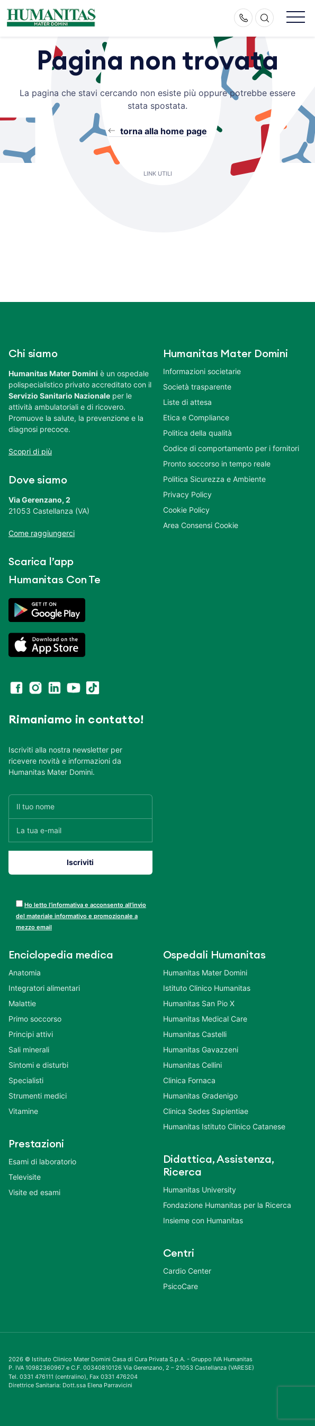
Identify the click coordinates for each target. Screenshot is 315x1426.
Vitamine (23, 1111)
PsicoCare (180, 1286)
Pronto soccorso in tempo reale (217, 463)
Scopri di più (30, 451)
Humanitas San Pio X (199, 1003)
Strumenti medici (37, 1095)
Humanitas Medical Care (205, 1018)
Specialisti (25, 1080)
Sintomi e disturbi (38, 1064)
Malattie (22, 1003)
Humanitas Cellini (192, 1064)
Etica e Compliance (196, 417)
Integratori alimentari (44, 987)
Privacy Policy (187, 494)
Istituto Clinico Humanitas (206, 987)
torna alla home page (163, 131)
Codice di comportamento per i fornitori (231, 448)
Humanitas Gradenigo (200, 1095)
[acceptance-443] (19, 903)
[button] (295, 17)
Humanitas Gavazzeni (200, 1049)
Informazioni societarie (202, 371)
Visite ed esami (34, 1192)
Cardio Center (187, 1270)
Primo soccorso (34, 1018)
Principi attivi (30, 1034)
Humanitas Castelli (195, 1034)
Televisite (24, 1176)
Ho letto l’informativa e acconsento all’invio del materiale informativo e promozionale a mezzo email (81, 916)
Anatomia (24, 972)
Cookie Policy (186, 509)
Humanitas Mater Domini (205, 972)
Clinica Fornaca (189, 1080)
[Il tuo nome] (80, 806)
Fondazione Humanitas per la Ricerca (227, 1204)
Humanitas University (199, 1189)
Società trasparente (197, 386)
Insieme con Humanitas (203, 1220)
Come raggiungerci (41, 533)
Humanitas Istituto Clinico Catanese (224, 1126)
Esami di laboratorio (42, 1161)
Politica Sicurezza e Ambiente (214, 478)
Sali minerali (28, 1049)
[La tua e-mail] (80, 830)
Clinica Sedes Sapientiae (205, 1111)
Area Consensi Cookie (200, 525)
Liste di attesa (187, 402)
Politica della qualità (197, 432)
